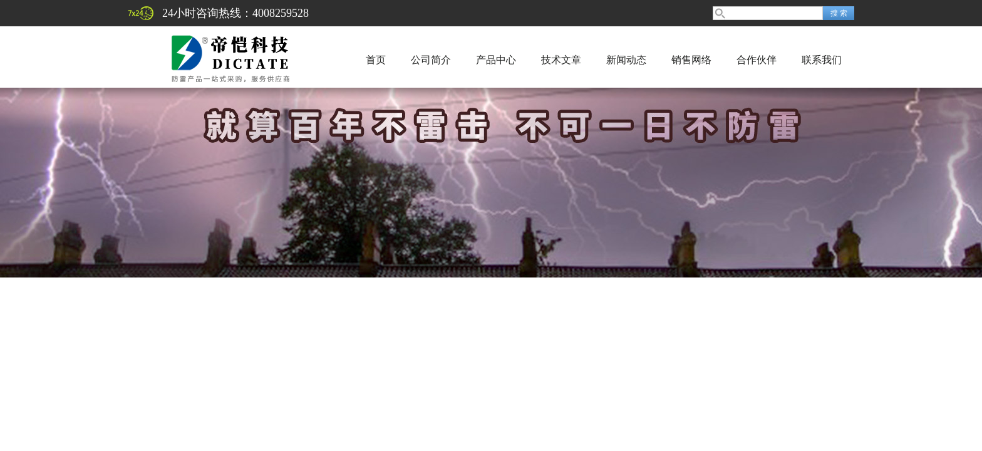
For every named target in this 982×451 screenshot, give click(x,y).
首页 (376, 59)
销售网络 (691, 59)
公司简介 (431, 59)
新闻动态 (626, 59)
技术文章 (561, 59)
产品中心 (496, 59)
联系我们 (822, 59)
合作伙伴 (756, 59)
